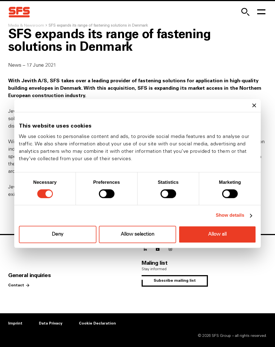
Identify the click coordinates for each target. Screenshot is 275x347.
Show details (230, 215)
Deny (57, 234)
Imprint (15, 323)
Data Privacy (50, 323)
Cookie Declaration (97, 323)
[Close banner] (254, 106)
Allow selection (137, 234)
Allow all (217, 234)
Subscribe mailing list (175, 281)
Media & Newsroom (26, 25)
